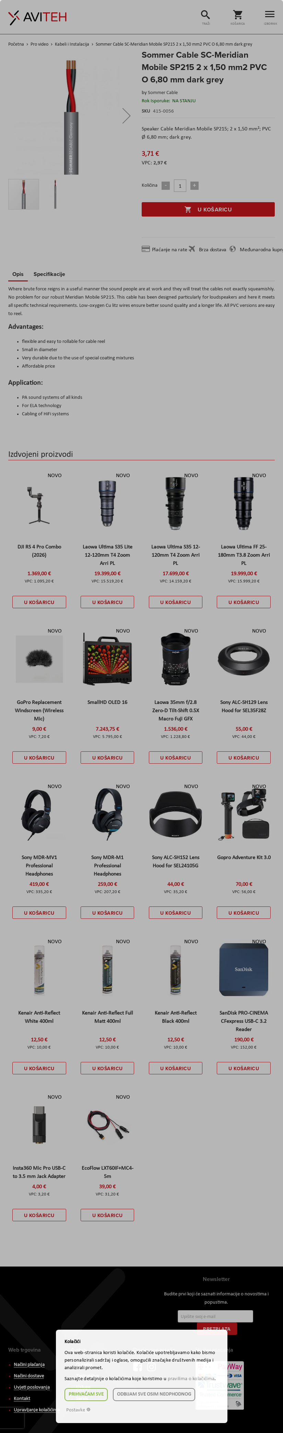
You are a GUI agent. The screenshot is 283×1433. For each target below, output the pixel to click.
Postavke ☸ (78, 1410)
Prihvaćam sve (86, 1394)
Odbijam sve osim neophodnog (154, 1394)
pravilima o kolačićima (191, 1379)
